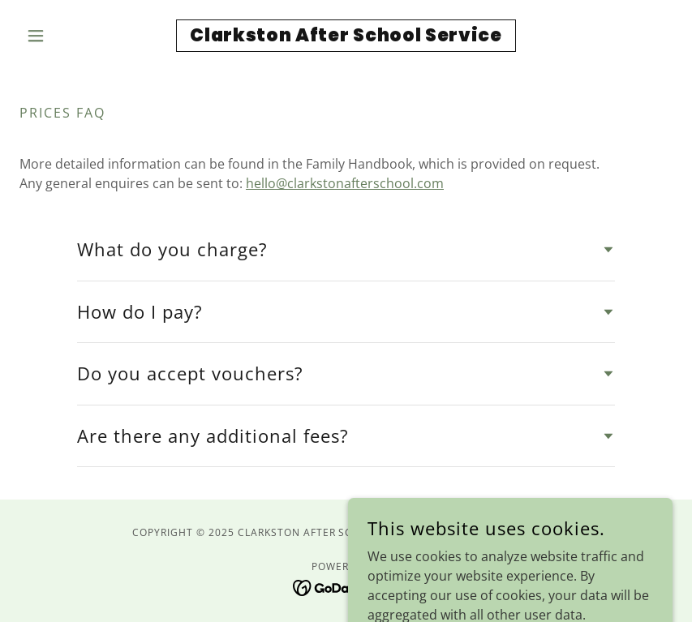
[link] (346, 36)
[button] (68, 35)
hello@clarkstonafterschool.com (345, 183)
